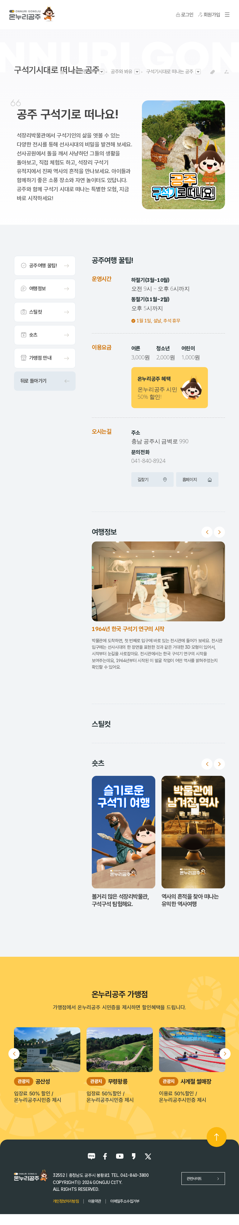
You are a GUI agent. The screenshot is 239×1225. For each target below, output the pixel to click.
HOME (62, 71)
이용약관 (94, 1201)
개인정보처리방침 (66, 1201)
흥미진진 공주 (84, 72)
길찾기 (152, 479)
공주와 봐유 (121, 72)
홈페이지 (197, 479)
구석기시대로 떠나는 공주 (169, 72)
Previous (207, 532)
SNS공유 (226, 72)
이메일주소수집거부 (124, 1201)
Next (219, 532)
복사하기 (212, 72)
